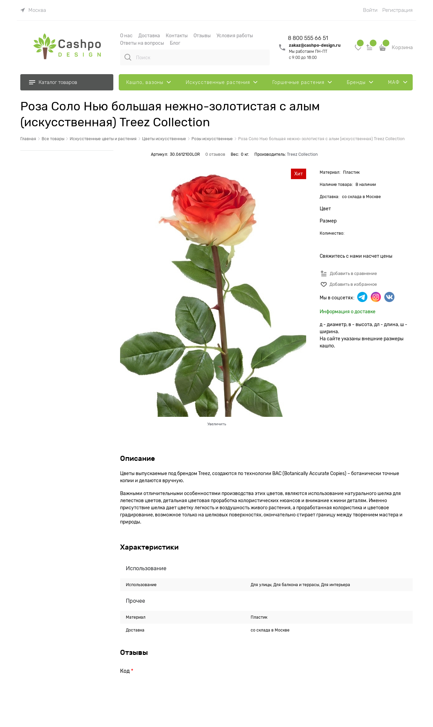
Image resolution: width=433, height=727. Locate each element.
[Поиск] (128, 57)
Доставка (149, 35)
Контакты (177, 35)
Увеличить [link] (216, 424)
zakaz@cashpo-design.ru (315, 45)
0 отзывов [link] (215, 154)
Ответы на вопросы (142, 43)
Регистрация (397, 10)
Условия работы (234, 35)
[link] (33, 10)
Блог (175, 43)
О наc (126, 35)
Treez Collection (302, 154)
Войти (370, 10)
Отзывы (202, 35)
